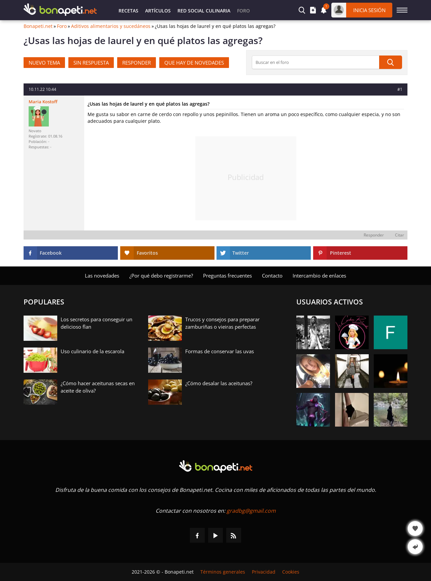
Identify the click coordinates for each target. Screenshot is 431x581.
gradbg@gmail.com (251, 510)
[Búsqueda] (390, 62)
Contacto (272, 275)
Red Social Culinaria (203, 10)
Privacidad (263, 572)
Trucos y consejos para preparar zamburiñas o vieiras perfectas (222, 323)
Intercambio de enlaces (319, 275)
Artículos (158, 10)
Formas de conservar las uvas (219, 351)
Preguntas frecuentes (227, 275)
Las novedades (102, 275)
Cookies (290, 572)
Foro (62, 26)
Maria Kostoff (43, 102)
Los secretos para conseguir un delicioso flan (96, 323)
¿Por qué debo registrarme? (161, 275)
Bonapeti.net (38, 26)
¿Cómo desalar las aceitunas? (218, 383)
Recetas (128, 10)
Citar (399, 235)
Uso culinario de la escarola (92, 351)
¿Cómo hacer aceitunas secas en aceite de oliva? (98, 387)
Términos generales (222, 572)
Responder (374, 235)
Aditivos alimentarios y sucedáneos (111, 26)
